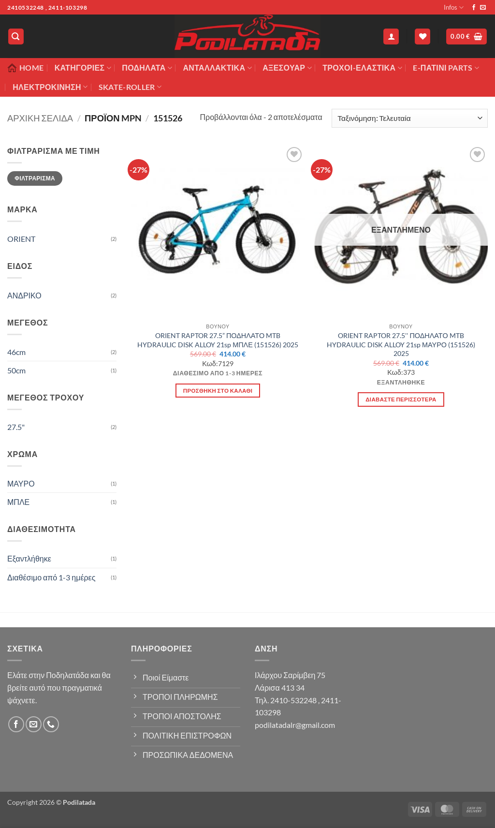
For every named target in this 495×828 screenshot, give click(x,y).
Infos (454, 7)
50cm (16, 370)
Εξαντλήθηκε (29, 558)
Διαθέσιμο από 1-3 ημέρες (51, 577)
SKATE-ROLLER (130, 87)
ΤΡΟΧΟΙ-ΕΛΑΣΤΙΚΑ (362, 68)
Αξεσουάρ (287, 68)
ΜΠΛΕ (18, 501)
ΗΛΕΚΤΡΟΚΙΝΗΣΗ (50, 87)
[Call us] (51, 724)
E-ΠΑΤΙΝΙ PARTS (446, 68)
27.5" (16, 426)
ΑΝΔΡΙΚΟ (24, 295)
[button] (16, 36)
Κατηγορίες (83, 68)
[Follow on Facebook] (474, 7)
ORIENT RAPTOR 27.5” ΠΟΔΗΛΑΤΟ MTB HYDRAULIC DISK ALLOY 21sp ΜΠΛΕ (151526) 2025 (217, 340)
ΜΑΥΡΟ (21, 483)
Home (25, 68)
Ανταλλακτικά (217, 68)
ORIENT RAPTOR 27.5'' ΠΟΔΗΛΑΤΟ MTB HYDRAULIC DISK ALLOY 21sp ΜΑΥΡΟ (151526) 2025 (401, 344)
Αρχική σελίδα (40, 118)
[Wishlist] (422, 36)
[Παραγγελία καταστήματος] (410, 118)
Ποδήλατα (147, 68)
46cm (16, 351)
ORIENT (21, 238)
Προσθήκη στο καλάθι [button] (218, 390)
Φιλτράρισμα (35, 178)
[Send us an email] (483, 7)
